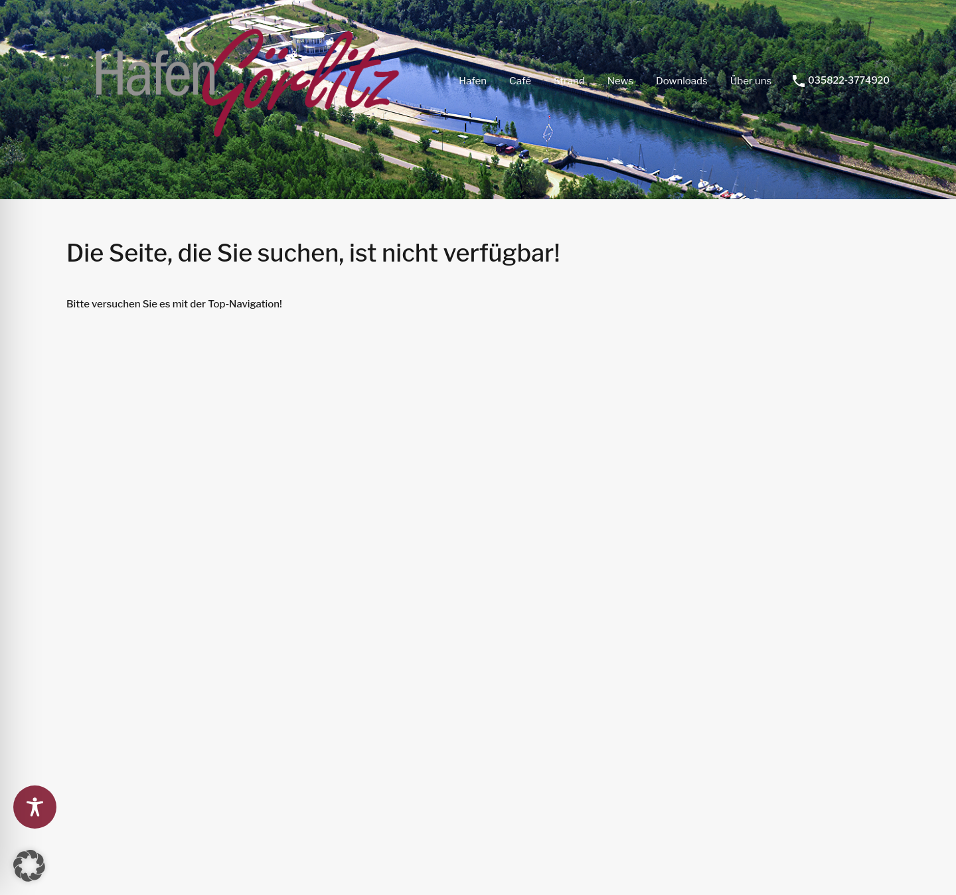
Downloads (682, 81)
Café (520, 81)
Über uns (750, 81)
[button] (29, 866)
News (620, 81)
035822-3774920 (849, 80)
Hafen (473, 81)
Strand (569, 81)
